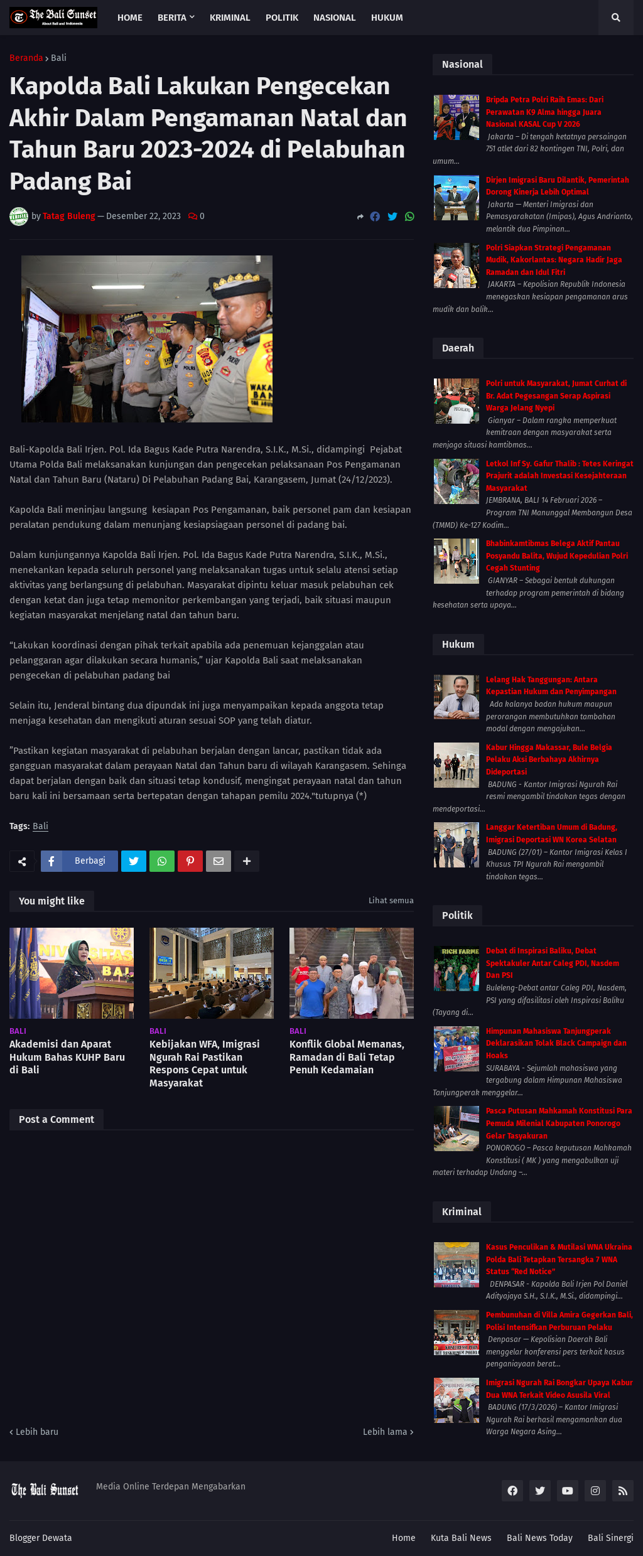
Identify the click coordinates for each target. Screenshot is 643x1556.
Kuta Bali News (461, 1538)
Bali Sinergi (611, 1538)
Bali (59, 58)
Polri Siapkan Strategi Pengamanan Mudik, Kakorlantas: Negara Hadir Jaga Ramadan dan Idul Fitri (554, 260)
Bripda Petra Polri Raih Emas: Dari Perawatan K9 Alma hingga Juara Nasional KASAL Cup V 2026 (544, 112)
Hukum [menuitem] (387, 17)
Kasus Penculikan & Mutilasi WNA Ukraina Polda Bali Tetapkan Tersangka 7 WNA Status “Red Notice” (559, 1259)
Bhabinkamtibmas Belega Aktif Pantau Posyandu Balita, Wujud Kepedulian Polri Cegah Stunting (557, 555)
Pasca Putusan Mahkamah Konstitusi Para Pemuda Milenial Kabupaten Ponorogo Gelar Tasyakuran (559, 1123)
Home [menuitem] (130, 17)
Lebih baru (37, 1432)
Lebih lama (385, 1432)
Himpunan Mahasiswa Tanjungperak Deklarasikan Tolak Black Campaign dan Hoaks (556, 1043)
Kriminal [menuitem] (230, 17)
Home (404, 1538)
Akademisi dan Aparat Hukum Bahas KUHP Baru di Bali (67, 1057)
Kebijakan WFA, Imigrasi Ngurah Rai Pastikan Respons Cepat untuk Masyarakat (204, 1063)
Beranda (26, 58)
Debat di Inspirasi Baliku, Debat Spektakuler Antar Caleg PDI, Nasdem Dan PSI (552, 963)
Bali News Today (540, 1538)
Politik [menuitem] (282, 17)
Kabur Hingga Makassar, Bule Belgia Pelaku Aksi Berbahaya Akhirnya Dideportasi (549, 759)
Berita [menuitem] (172, 17)
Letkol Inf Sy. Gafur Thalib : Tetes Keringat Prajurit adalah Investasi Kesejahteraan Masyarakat (560, 476)
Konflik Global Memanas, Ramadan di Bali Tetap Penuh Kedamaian (346, 1057)
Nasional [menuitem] (334, 17)
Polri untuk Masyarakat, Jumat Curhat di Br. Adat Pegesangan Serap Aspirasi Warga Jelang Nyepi (556, 395)
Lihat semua (391, 900)
